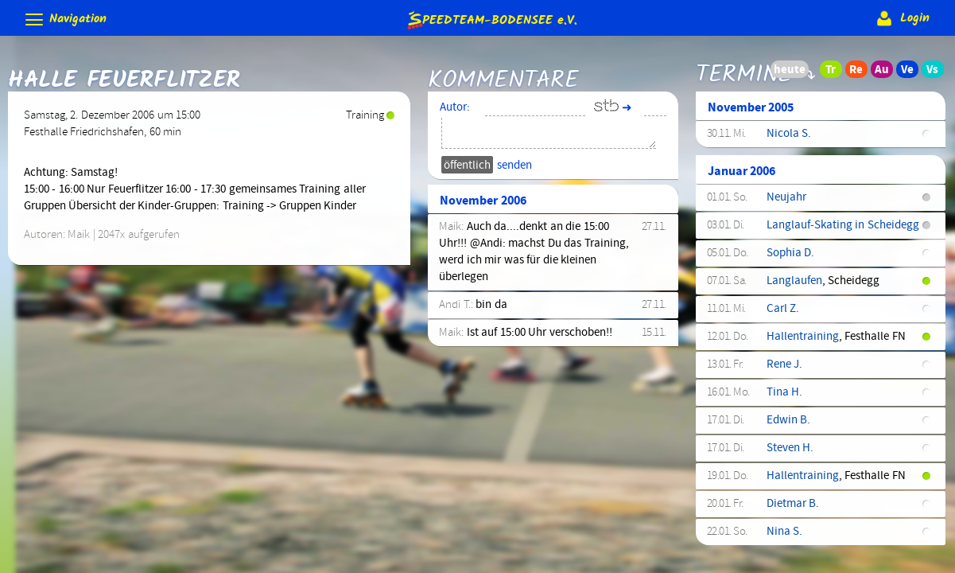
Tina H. (784, 396)
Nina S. (784, 536)
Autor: (455, 111)
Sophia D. (790, 257)
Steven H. (790, 452)
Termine (744, 74)
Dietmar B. (793, 508)
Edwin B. (788, 424)
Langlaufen (794, 285)
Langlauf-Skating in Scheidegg (843, 229)
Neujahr (786, 201)
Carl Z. (783, 313)
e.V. (491, 19)
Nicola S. (789, 138)
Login (901, 18)
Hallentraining (803, 341)
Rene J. (784, 368)
